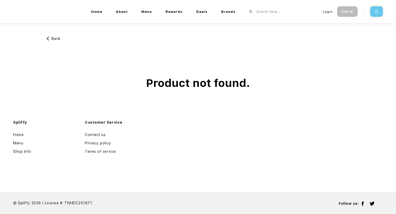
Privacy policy (98, 143)
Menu (18, 143)
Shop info (22, 151)
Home (18, 135)
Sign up (347, 11)
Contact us (95, 135)
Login (327, 12)
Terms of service (100, 151)
